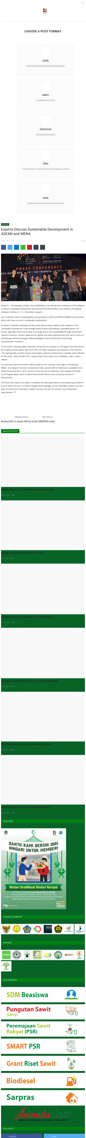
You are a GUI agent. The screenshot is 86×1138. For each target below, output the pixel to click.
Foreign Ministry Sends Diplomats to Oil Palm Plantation (27, 617)
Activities (5, 224)
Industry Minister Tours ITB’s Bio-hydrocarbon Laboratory (27, 489)
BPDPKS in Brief (48, 421)
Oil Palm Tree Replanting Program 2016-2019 (22, 553)
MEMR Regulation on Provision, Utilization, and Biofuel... (27, 744)
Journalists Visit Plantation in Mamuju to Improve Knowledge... (30, 681)
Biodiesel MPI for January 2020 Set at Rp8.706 (21, 421)
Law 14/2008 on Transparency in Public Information (25, 807)
